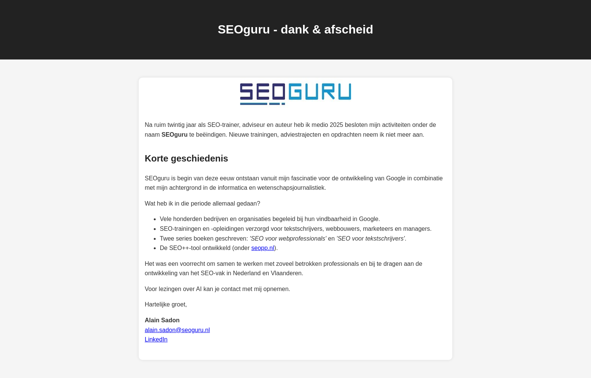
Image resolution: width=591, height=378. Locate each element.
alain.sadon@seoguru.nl (177, 330)
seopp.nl (262, 248)
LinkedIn (156, 339)
